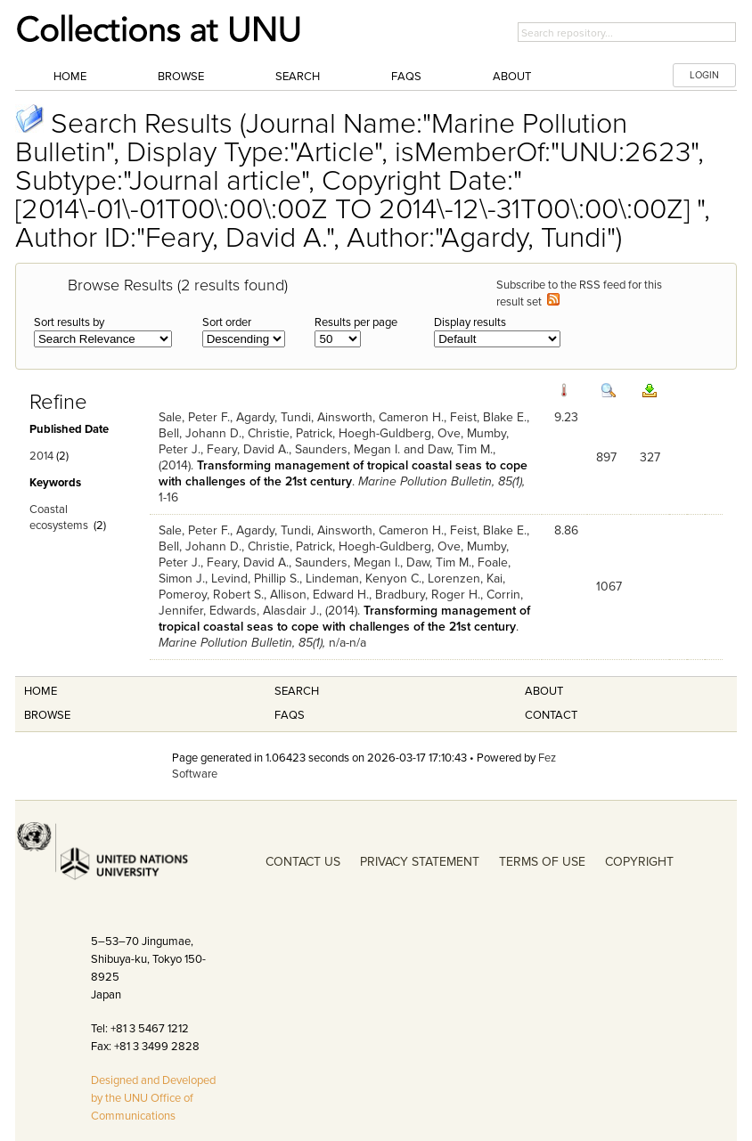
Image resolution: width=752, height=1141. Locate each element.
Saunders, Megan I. (347, 449)
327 (650, 457)
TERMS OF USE (542, 861)
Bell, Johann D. (200, 433)
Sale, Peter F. (194, 417)
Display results (470, 322)
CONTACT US (303, 861)
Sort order (226, 322)
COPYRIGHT (639, 861)
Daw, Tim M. (460, 449)
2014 (41, 456)
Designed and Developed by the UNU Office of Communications (153, 1098)
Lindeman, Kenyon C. (363, 578)
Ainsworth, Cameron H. (380, 417)
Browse (181, 76)
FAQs (406, 76)
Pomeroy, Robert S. (211, 594)
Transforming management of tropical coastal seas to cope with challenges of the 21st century (343, 473)
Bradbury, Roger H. (427, 594)
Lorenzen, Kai (465, 578)
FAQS (289, 715)
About (512, 76)
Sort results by (69, 322)
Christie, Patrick (290, 433)
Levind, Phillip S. (255, 578)
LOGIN (704, 75)
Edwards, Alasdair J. (264, 610)
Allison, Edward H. (319, 594)
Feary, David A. (248, 449)
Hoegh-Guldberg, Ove (400, 433)
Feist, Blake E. (488, 417)
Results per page (356, 322)
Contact (551, 715)
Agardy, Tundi (273, 417)
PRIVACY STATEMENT (419, 861)
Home (69, 76)
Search (297, 76)
